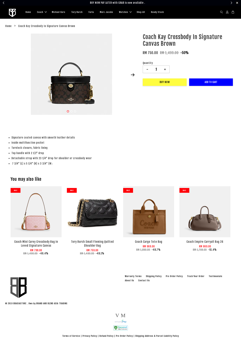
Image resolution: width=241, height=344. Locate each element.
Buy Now (165, 82)
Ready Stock (157, 12)
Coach (42, 12)
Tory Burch (77, 12)
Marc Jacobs (106, 12)
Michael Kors (58, 12)
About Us (129, 281)
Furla (91, 12)
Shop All (141, 12)
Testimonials (215, 277)
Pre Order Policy (174, 277)
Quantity (148, 63)
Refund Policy (106, 337)
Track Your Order (195, 277)
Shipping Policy (154, 277)
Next (132, 75)
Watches (125, 12)
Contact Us (144, 281)
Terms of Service (71, 337)
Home (28, 12)
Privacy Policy (90, 337)
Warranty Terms (133, 277)
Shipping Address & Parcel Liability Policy (157, 337)
